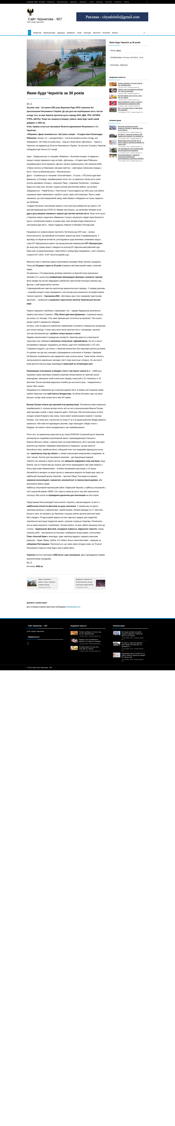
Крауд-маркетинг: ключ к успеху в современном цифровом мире (130, 103)
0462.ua (39, 566)
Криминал (83, 2)
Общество (50, 2)
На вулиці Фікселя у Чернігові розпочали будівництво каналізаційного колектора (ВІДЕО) (131, 156)
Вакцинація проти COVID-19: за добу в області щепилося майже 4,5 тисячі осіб (131, 142)
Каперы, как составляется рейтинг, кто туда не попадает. (130, 90)
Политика (118, 2)
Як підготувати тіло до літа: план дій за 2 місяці (130, 96)
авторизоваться (73, 607)
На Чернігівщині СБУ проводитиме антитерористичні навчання (130, 149)
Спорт (91, 2)
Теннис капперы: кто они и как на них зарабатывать (130, 84)
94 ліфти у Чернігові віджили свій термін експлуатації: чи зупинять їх (130, 135)
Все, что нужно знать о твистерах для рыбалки (130, 109)
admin (118, 50)
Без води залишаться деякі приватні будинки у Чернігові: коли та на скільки (130, 128)
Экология (108, 2)
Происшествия (62, 2)
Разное (126, 2)
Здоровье (73, 2)
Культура (99, 2)
